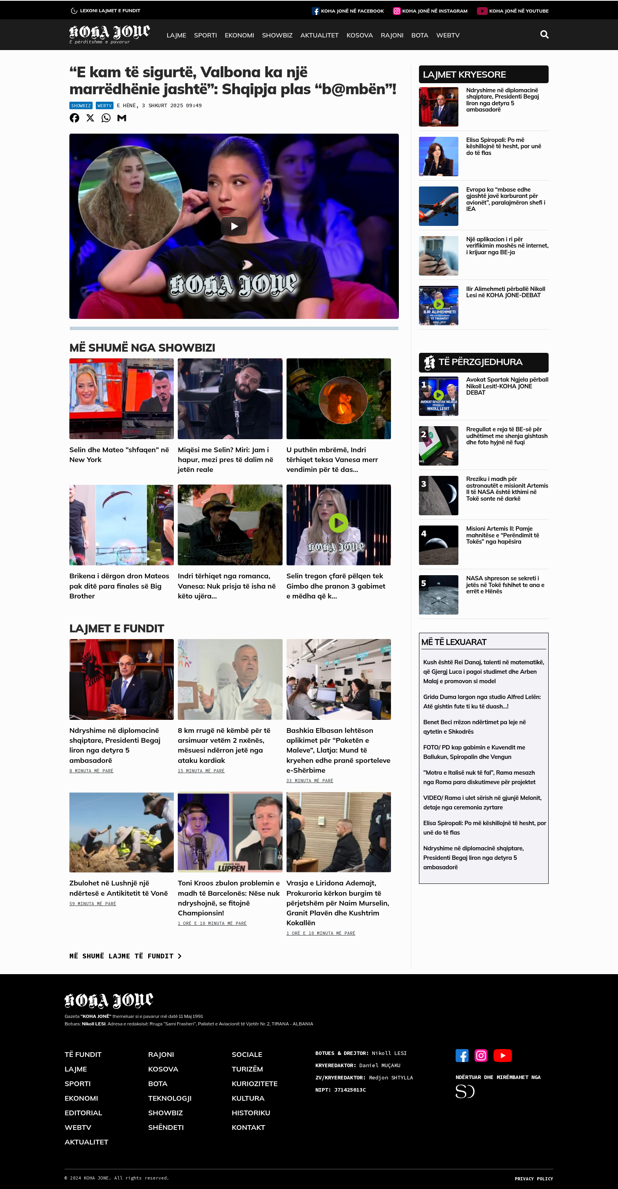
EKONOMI (239, 35)
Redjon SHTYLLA (364, 1077)
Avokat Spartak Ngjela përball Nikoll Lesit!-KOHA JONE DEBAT (507, 386)
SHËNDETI (166, 1127)
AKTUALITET (319, 35)
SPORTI (205, 35)
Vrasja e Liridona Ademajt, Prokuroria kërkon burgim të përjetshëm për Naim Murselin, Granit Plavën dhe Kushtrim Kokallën (338, 902)
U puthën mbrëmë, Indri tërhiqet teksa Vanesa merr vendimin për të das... (332, 459)
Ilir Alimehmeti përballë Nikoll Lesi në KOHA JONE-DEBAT (505, 292)
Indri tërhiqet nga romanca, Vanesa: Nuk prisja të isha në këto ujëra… (226, 585)
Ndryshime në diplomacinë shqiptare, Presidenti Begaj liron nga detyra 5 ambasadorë (502, 100)
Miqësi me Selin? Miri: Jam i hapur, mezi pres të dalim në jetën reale (225, 459)
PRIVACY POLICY (534, 1179)
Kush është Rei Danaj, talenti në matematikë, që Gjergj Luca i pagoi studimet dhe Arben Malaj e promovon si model (483, 671)
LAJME (176, 35)
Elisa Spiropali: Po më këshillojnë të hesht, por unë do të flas (503, 146)
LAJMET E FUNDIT (116, 628)
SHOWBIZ (277, 35)
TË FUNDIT (83, 1054)
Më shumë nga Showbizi (142, 347)
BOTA (419, 35)
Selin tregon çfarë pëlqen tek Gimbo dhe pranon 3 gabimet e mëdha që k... (336, 585)
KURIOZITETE (254, 1083)
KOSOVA (359, 35)
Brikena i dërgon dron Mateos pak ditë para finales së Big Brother (119, 585)
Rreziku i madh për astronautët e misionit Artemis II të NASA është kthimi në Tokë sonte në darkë (507, 488)
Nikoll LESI (361, 1053)
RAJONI (392, 35)
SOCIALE (247, 1054)
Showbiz (81, 105)
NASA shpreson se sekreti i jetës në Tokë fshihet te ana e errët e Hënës (505, 584)
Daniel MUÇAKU (357, 1065)
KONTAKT (248, 1127)
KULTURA (248, 1098)
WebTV (105, 105)
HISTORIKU (251, 1112)
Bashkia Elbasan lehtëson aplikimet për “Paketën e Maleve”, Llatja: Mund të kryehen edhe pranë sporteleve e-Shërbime (339, 750)
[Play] (234, 226)
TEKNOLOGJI (170, 1098)
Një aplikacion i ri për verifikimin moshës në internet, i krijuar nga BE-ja (507, 245)
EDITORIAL (83, 1112)
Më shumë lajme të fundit (125, 955)
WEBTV (448, 35)
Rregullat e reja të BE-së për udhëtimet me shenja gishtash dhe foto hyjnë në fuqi (506, 435)
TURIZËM (247, 1068)
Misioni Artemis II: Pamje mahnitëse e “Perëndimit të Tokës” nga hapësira (502, 535)
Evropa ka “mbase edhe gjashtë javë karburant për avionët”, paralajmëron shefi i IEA (505, 199)
